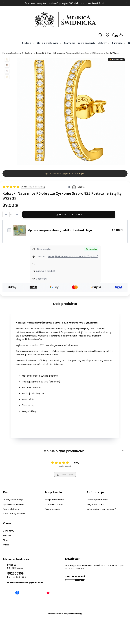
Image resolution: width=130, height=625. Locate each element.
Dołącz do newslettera (79, 580)
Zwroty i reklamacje (13, 499)
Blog (5, 540)
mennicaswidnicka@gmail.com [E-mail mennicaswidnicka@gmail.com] (25, 582)
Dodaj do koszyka (70, 214)
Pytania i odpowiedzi (13, 504)
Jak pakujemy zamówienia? (101, 509)
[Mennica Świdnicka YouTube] (48, 593)
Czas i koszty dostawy (14, 513)
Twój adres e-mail (75, 576)
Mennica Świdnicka (11, 53)
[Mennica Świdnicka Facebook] (17, 593)
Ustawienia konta (54, 504)
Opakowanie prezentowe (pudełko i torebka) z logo (60, 230)
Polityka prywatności (97, 499)
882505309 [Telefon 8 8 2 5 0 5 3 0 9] (15, 573)
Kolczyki (40, 53)
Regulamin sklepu (96, 504)
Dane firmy (8, 530)
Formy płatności (11, 509)
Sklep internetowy (64, 613)
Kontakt (7, 535)
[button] (104, 43)
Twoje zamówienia (54, 499)
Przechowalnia (52, 509)
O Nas (6, 544)
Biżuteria (29, 53)
